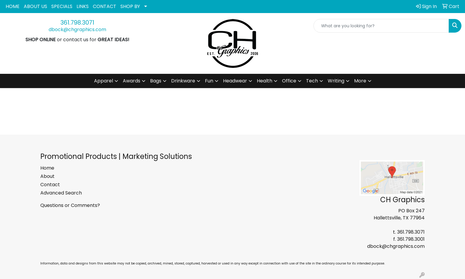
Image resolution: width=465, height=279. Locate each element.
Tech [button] (312, 80)
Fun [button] (209, 80)
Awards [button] (131, 80)
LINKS (83, 6)
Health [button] (264, 80)
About (47, 176)
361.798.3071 (77, 22)
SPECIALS (61, 6)
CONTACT (104, 6)
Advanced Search (61, 192)
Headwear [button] (235, 80)
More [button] (360, 80)
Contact (50, 184)
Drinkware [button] (183, 80)
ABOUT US (35, 6)
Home (47, 168)
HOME (13, 6)
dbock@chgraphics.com (77, 29)
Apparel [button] (103, 80)
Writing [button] (336, 80)
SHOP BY (130, 6)
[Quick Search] (381, 26)
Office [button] (289, 80)
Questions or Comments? (70, 205)
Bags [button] (155, 80)
